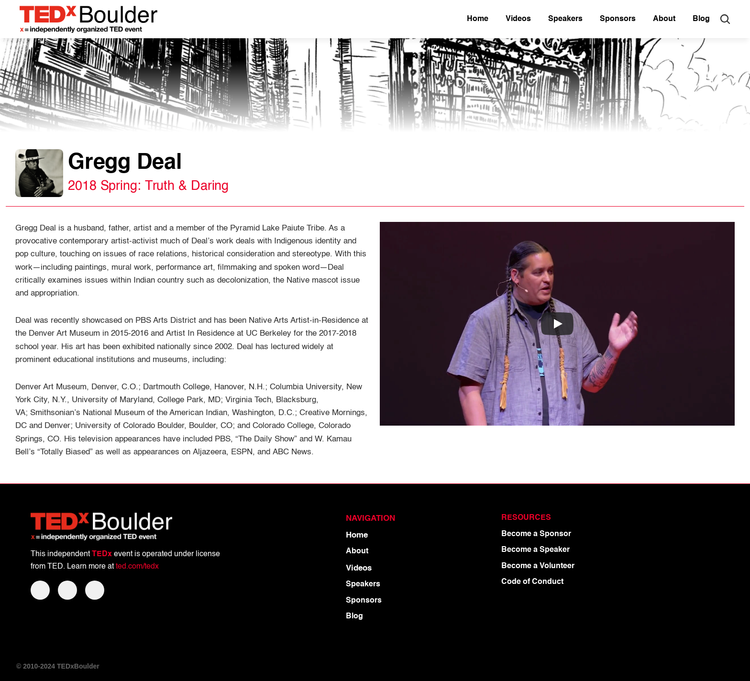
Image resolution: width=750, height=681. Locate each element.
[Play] (557, 323)
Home (357, 535)
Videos (359, 568)
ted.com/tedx (137, 567)
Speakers (363, 584)
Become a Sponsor (536, 534)
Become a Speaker (535, 550)
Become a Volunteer (537, 566)
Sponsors (364, 600)
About (357, 551)
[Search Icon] (725, 19)
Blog (354, 616)
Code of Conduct (532, 582)
